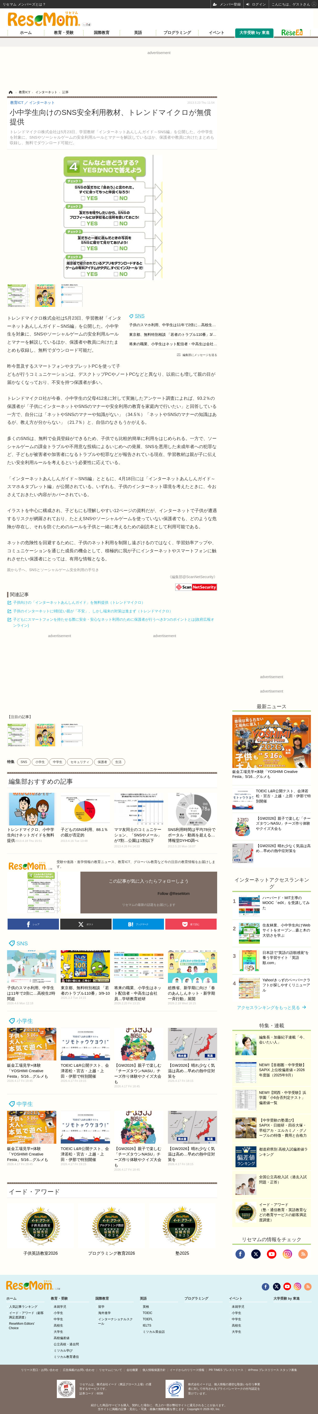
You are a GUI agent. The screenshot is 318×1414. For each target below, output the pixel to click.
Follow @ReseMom (174, 893)
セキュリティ (79, 762)
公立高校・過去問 (66, 1344)
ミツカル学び (63, 1350)
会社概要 (132, 1369)
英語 (138, 33)
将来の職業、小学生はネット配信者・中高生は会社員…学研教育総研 (186, 344)
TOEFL (148, 1319)
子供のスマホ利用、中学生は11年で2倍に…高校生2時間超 (177, 325)
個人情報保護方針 (154, 1369)
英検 (146, 1307)
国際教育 (101, 33)
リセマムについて (110, 1369)
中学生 (57, 762)
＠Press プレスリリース (263, 1369)
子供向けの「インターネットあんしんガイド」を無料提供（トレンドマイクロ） (79, 602)
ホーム (26, 33)
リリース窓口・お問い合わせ (39, 1369)
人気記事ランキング (23, 1307)
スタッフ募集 (288, 1369)
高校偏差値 (61, 1338)
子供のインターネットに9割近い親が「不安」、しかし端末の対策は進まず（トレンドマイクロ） (93, 611)
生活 (118, 762)
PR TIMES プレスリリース (226, 1369)
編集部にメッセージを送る (200, 354)
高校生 (58, 1325)
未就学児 (60, 1307)
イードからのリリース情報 (187, 1369)
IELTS (147, 1325)
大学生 (58, 1332)
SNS (140, 316)
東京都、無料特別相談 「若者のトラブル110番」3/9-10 (174, 334)
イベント (216, 33)
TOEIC (147, 1313)
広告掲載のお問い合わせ (79, 1369)
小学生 (40, 762)
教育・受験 (64, 33)
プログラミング (177, 33)
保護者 (102, 762)
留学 (101, 1307)
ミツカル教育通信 (66, 1357)
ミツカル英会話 (154, 1332)
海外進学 (104, 1313)
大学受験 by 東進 (254, 33)
